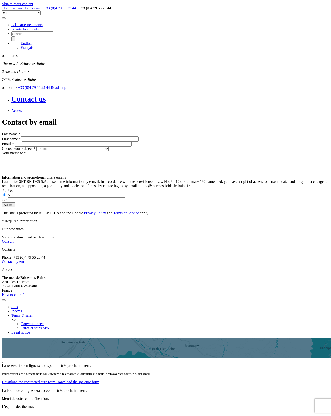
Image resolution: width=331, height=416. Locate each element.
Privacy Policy (95, 217)
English (26, 43)
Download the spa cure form (77, 385)
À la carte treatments (27, 25)
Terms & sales (22, 319)
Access (16, 111)
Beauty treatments (25, 29)
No (10, 199)
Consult (8, 245)
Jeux (14, 310)
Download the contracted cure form (29, 385)
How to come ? (13, 298)
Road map (58, 88)
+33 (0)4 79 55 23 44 (34, 88)
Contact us (28, 99)
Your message (14, 153)
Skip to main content (17, 4)
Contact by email (15, 265)
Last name (11, 134)
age (5, 203)
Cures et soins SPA (35, 332)
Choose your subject (19, 149)
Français (27, 47)
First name (11, 139)
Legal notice (20, 336)
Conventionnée (32, 327)
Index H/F (19, 315)
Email (8, 144)
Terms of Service (126, 217)
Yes (10, 194)
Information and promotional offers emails (34, 181)
